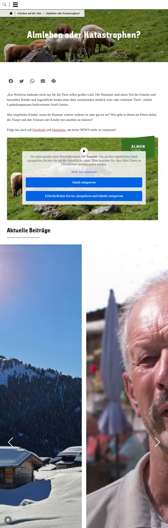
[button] (8, 520)
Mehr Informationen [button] (84, 172)
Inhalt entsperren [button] (84, 182)
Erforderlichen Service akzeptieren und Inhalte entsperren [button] (84, 196)
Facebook (38, 130)
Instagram (58, 130)
